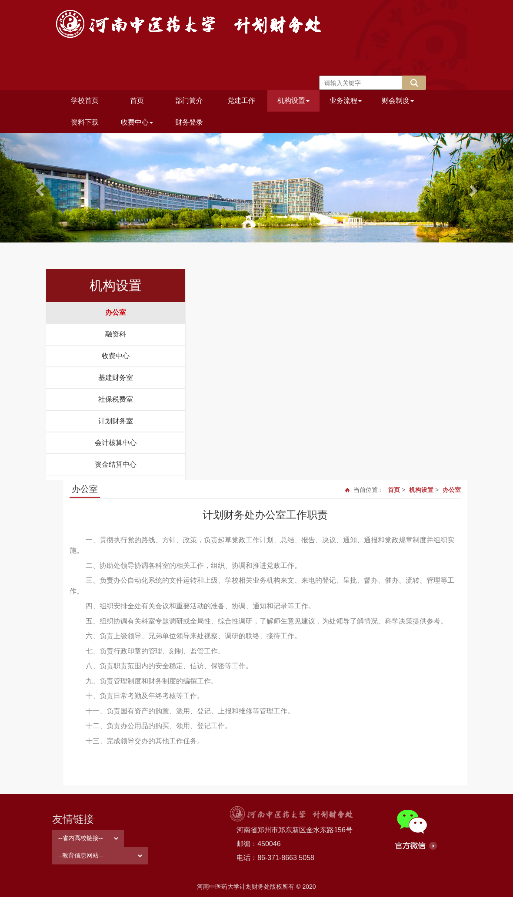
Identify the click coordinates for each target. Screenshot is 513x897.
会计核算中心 (116, 442)
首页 (137, 100)
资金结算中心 (116, 464)
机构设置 (293, 100)
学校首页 (85, 100)
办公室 (115, 312)
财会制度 (398, 100)
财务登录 (189, 122)
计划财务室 (115, 421)
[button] (38, 188)
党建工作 (241, 100)
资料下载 (85, 122)
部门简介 (189, 100)
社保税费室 (115, 399)
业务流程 (346, 100)
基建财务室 (115, 377)
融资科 (115, 334)
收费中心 (137, 122)
